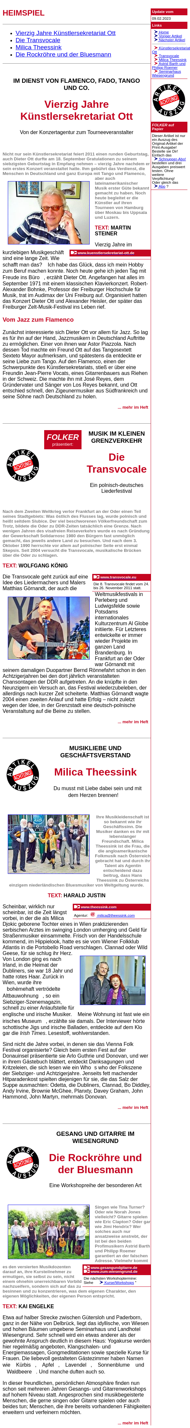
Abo (158, 186)
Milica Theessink (169, 60)
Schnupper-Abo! (169, 159)
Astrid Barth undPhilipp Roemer (168, 65)
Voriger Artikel (167, 36)
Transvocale (165, 56)
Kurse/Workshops (115, 1283)
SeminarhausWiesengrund (166, 73)
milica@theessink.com (112, 915)
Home (160, 32)
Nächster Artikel (168, 40)
